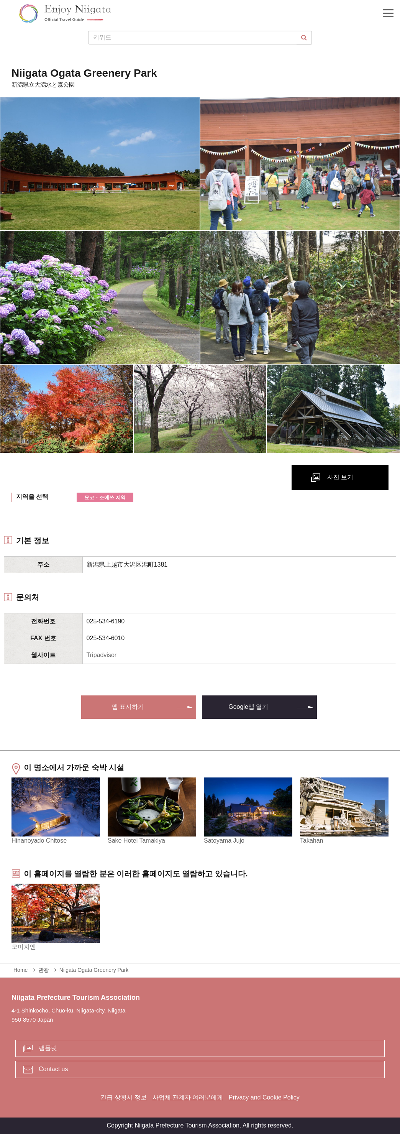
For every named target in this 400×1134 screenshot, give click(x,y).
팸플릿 (48, 1048)
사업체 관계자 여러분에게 (187, 1097)
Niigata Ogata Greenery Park (94, 970)
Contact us (53, 1069)
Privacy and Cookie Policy (264, 1097)
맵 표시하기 (128, 706)
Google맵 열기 (248, 706)
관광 (43, 970)
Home (20, 970)
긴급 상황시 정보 (123, 1097)
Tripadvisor (102, 655)
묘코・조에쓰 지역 (105, 497)
